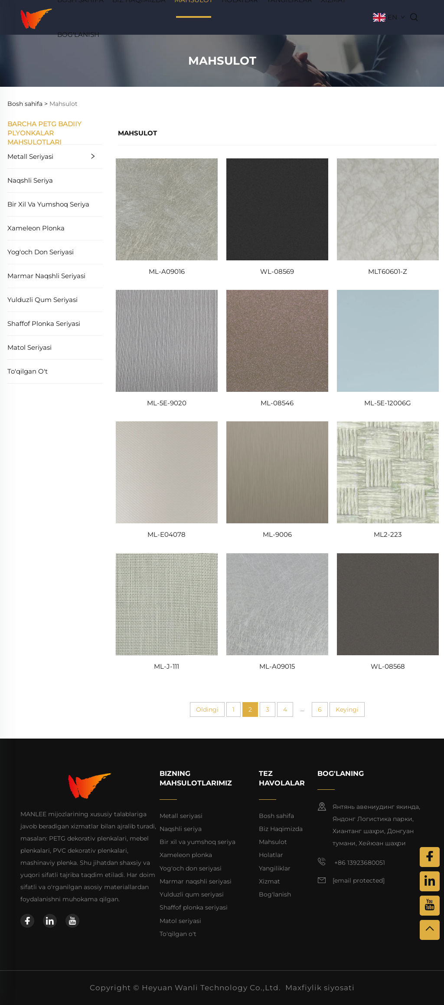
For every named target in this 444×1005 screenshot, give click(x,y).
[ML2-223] (388, 472)
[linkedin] (50, 921)
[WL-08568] (388, 603)
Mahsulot (273, 842)
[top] (430, 930)
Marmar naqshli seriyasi (46, 276)
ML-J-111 (166, 666)
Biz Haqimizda (281, 829)
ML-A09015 (277, 666)
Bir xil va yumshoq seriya (48, 204)
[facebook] (27, 921)
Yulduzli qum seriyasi (42, 300)
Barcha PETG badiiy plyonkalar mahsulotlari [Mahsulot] (44, 133)
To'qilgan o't (27, 371)
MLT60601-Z (387, 271)
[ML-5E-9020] (167, 340)
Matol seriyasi (29, 347)
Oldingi (207, 709)
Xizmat (269, 881)
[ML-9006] (277, 472)
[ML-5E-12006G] (388, 340)
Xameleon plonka (36, 228)
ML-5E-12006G (387, 403)
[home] (36, 17)
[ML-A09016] (167, 208)
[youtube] (72, 921)
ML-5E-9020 (166, 403)
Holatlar (271, 855)
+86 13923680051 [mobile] (351, 862)
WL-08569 (277, 271)
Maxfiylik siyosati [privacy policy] (320, 987)
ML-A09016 (167, 271)
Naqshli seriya (30, 180)
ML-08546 (277, 403)
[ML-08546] (277, 340)
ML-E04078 (166, 534)
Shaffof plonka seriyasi (43, 323)
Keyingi (347, 709)
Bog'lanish (78, 34)
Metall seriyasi (30, 156)
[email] (359, 881)
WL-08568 (388, 666)
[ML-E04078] (167, 472)
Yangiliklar (275, 868)
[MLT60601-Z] (388, 208)
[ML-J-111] (167, 603)
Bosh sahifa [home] (276, 816)
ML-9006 (277, 534)
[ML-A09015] (277, 603)
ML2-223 (388, 534)
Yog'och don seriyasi (40, 252)
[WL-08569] (277, 208)
